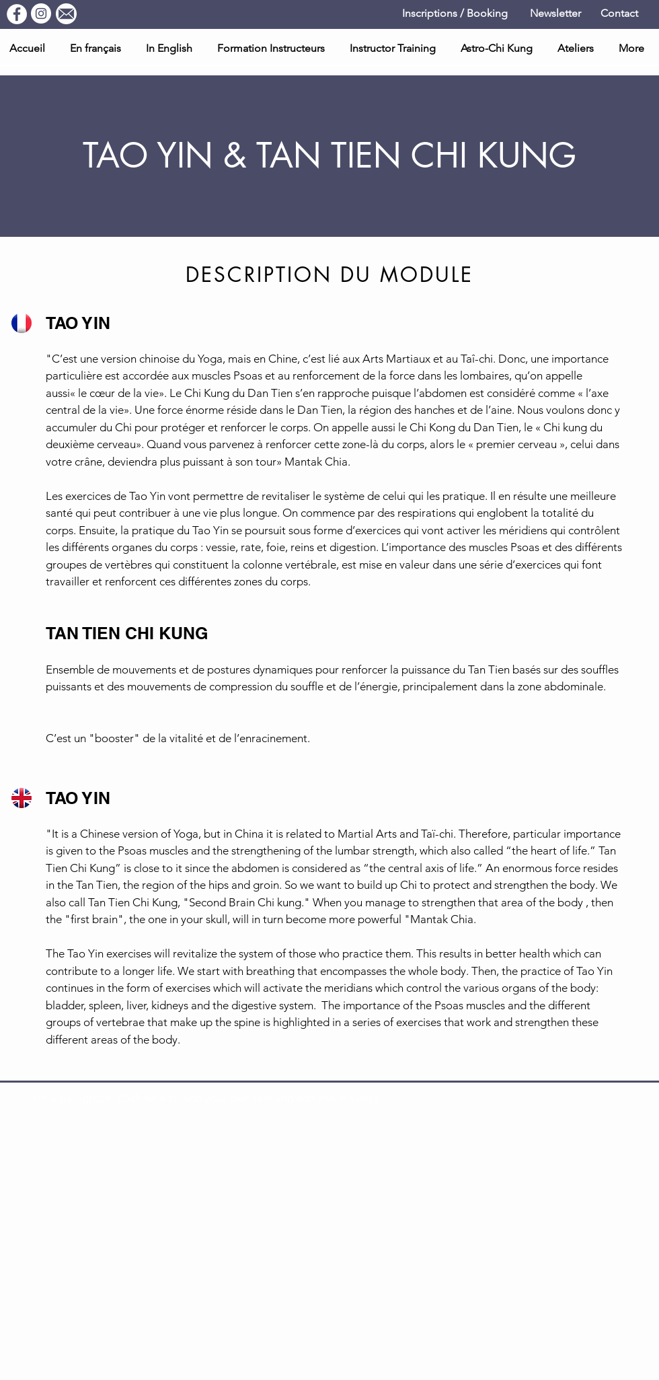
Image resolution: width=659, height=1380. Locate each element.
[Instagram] (41, 13)
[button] (578, 48)
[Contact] (619, 14)
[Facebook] (17, 14)
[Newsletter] (555, 14)
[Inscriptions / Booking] (454, 14)
